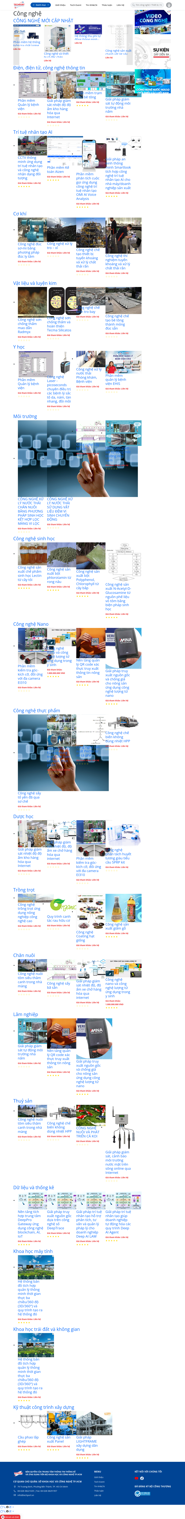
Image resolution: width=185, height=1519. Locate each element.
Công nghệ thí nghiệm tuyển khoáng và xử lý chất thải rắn (117, 261)
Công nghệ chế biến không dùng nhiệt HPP (117, 736)
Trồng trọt (24, 890)
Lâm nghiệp (25, 1014)
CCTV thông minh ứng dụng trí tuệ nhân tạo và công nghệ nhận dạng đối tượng (30, 167)
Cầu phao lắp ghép (28, 1439)
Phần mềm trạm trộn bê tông (89, 94)
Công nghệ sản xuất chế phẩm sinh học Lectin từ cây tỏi (30, 573)
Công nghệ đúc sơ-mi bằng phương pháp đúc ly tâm (30, 250)
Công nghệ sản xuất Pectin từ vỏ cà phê (88, 751)
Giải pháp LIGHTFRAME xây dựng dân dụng (87, 1443)
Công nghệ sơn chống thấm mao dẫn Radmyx (30, 325)
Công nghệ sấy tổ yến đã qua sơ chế (29, 797)
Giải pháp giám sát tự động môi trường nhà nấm (117, 105)
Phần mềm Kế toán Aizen (58, 169)
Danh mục (39, 5)
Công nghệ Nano (31, 624)
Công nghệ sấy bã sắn (87, 446)
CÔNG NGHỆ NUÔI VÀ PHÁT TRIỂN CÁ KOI (87, 1132)
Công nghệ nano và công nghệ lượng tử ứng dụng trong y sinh (59, 656)
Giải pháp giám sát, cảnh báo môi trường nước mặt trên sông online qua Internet (118, 1162)
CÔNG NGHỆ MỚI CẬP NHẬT (43, 21)
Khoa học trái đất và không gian (46, 1329)
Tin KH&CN (91, 5)
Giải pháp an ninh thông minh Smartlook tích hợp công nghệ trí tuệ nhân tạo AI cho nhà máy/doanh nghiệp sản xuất (118, 173)
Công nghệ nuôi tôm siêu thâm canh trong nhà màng (30, 979)
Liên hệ (120, 5)
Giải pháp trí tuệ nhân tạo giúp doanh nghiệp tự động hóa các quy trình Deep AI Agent (118, 1221)
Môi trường (25, 416)
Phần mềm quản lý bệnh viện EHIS (115, 379)
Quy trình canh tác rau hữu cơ (59, 918)
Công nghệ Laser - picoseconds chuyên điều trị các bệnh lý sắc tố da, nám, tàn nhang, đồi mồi (59, 389)
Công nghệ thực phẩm (36, 710)
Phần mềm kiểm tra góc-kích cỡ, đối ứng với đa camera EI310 (30, 674)
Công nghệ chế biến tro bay (88, 309)
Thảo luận (107, 5)
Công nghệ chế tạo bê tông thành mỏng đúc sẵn (117, 322)
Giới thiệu (60, 5)
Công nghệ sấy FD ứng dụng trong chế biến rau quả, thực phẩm (58, 756)
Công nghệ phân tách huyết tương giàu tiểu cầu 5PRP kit (118, 855)
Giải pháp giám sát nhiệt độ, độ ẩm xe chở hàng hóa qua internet (59, 850)
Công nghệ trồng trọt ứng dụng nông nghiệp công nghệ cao (29, 912)
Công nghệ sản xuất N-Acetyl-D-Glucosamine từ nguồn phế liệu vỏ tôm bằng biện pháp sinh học (118, 596)
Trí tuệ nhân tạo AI (32, 132)
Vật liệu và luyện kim (35, 283)
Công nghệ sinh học (34, 538)
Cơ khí (20, 214)
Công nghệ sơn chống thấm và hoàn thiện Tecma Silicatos (59, 323)
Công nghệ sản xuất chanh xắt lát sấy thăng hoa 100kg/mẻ (119, 54)
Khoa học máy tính (33, 1251)
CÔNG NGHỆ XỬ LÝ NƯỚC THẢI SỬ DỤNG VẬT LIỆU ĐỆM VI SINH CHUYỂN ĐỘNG (60, 509)
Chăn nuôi (24, 955)
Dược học (23, 816)
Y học (19, 347)
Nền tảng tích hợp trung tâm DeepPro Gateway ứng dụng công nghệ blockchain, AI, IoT (30, 1224)
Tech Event (75, 5)
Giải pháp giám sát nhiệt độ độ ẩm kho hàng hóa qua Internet (59, 108)
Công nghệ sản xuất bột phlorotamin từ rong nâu (59, 575)
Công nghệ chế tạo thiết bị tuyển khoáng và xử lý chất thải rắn (88, 257)
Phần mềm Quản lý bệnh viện (28, 104)
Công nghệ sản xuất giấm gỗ (117, 926)
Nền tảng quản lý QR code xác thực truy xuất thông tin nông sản (88, 668)
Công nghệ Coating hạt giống (85, 936)
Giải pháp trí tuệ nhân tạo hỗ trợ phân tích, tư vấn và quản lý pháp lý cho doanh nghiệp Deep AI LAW (89, 1224)
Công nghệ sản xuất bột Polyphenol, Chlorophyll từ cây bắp (88, 579)
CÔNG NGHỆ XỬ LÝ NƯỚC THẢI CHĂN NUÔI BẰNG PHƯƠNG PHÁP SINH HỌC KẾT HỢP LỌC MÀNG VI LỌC (31, 511)
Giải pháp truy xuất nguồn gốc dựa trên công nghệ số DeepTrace (59, 1219)
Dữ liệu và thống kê (33, 1187)
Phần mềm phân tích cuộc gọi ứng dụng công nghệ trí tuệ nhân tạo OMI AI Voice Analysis (87, 186)
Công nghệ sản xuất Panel (58, 1439)
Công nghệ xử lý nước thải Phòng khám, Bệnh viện (89, 375)
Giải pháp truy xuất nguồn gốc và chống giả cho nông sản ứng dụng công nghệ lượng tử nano (117, 683)
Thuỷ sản (22, 1101)
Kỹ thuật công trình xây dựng (43, 1407)
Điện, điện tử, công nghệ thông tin (49, 68)
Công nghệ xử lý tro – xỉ (59, 245)
